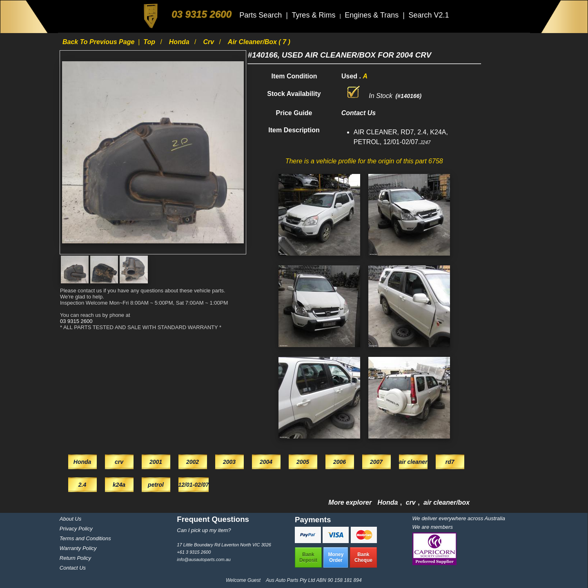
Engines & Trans (373, 15)
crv (209, 41)
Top (150, 41)
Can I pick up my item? (204, 530)
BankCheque (363, 557)
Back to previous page (99, 41)
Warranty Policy (78, 548)
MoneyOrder (335, 557)
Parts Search (261, 15)
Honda (180, 41)
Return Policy (75, 558)
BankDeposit (308, 557)
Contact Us (73, 568)
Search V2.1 (428, 15)
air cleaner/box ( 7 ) (259, 41)
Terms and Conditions (85, 538)
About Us (70, 519)
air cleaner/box (446, 502)
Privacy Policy (76, 529)
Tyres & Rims (314, 15)
